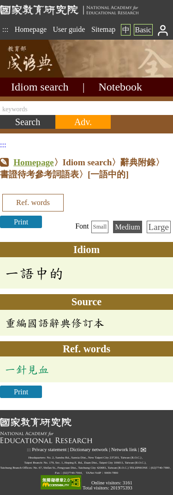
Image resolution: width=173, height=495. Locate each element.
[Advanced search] (83, 122)
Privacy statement (49, 449)
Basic (143, 30)
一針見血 (27, 369)
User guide (69, 29)
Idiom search (40, 87)
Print (21, 222)
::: (5, 29)
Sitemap (103, 29)
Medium (127, 227)
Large (159, 227)
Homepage (31, 29)
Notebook (120, 87)
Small (100, 226)
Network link (124, 449)
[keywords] (86, 108)
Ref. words (33, 202)
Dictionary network (89, 449)
